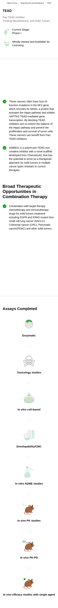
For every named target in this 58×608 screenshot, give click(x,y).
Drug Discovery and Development (32, 3)
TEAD (49, 3)
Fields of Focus (12, 3)
